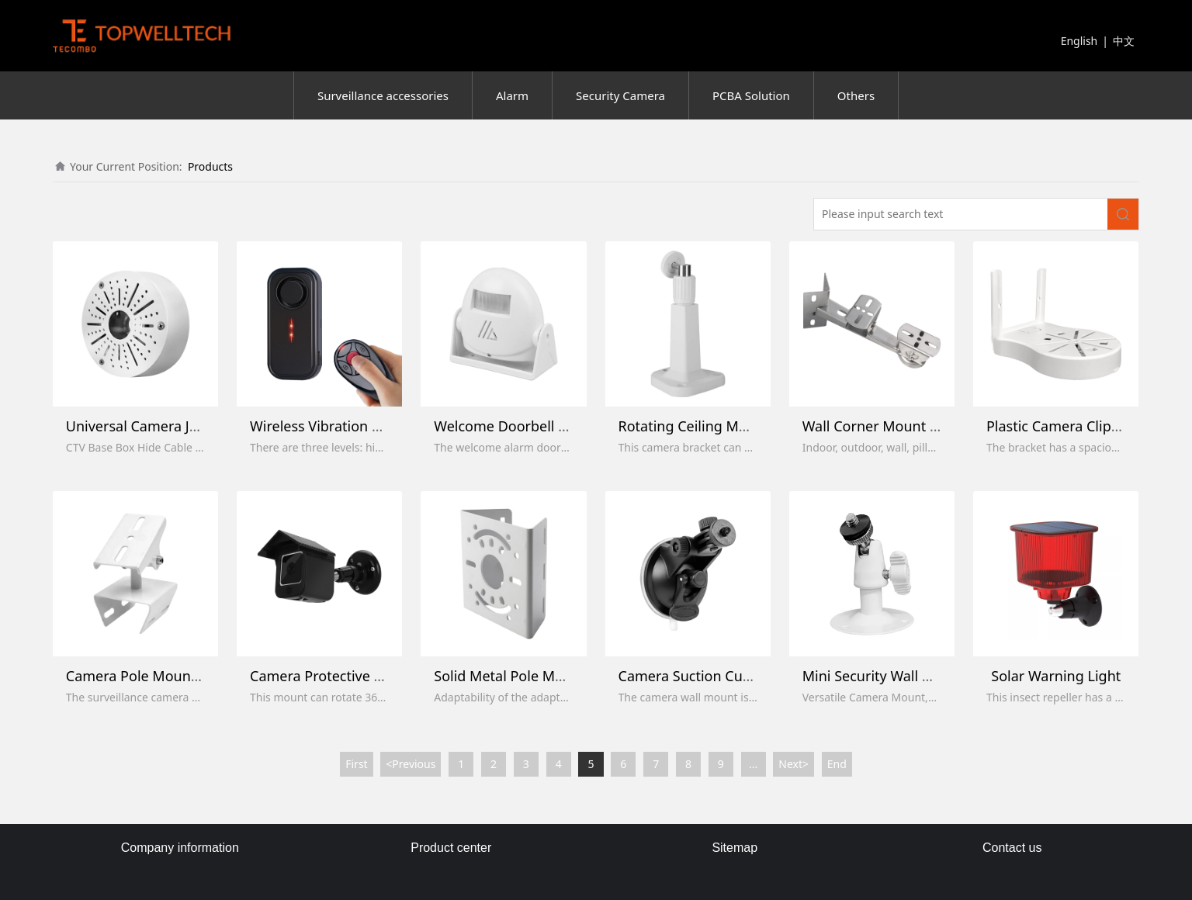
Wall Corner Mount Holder (888, 426)
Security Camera (620, 95)
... (753, 763)
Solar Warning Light (1056, 675)
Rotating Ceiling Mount (694, 426)
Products (210, 166)
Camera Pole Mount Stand (151, 675)
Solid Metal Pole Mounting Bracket (547, 675)
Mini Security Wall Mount (883, 675)
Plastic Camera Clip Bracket (1075, 426)
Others (856, 95)
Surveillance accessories (383, 95)
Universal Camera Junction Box (166, 426)
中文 (1124, 40)
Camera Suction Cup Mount (709, 675)
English (1079, 40)
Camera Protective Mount (334, 675)
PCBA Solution (751, 95)
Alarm (512, 95)
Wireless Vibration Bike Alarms (349, 426)
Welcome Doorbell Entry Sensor (537, 426)
